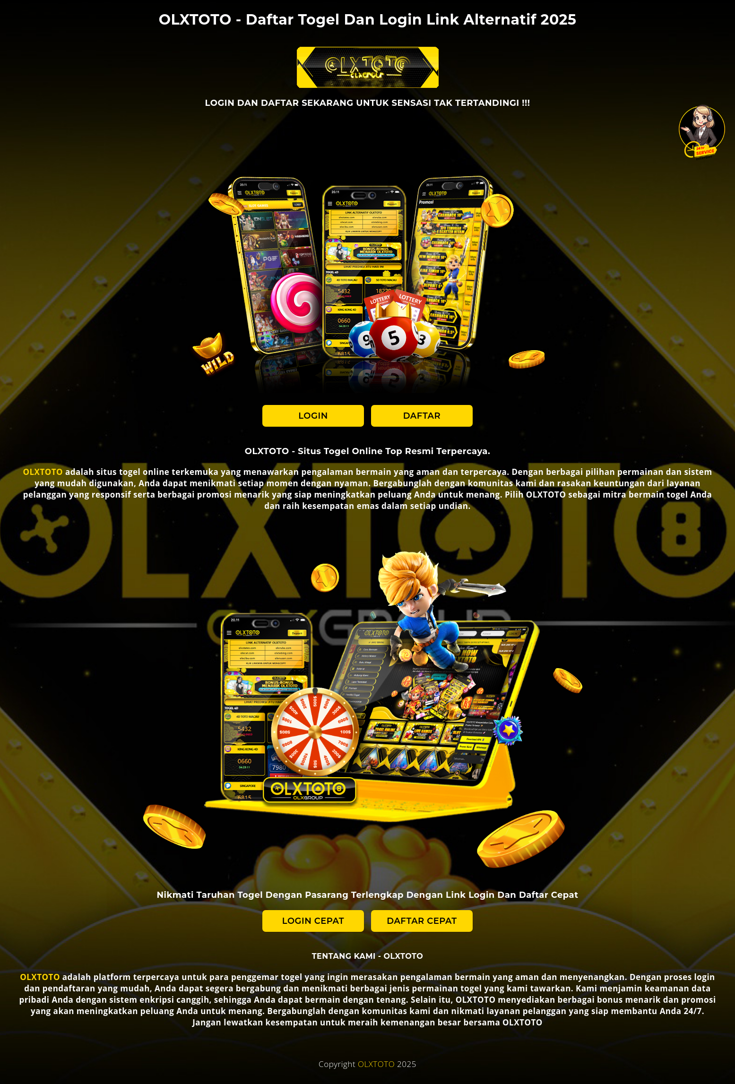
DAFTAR (422, 416)
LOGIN (313, 416)
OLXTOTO (43, 471)
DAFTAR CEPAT (422, 921)
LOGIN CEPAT (313, 921)
